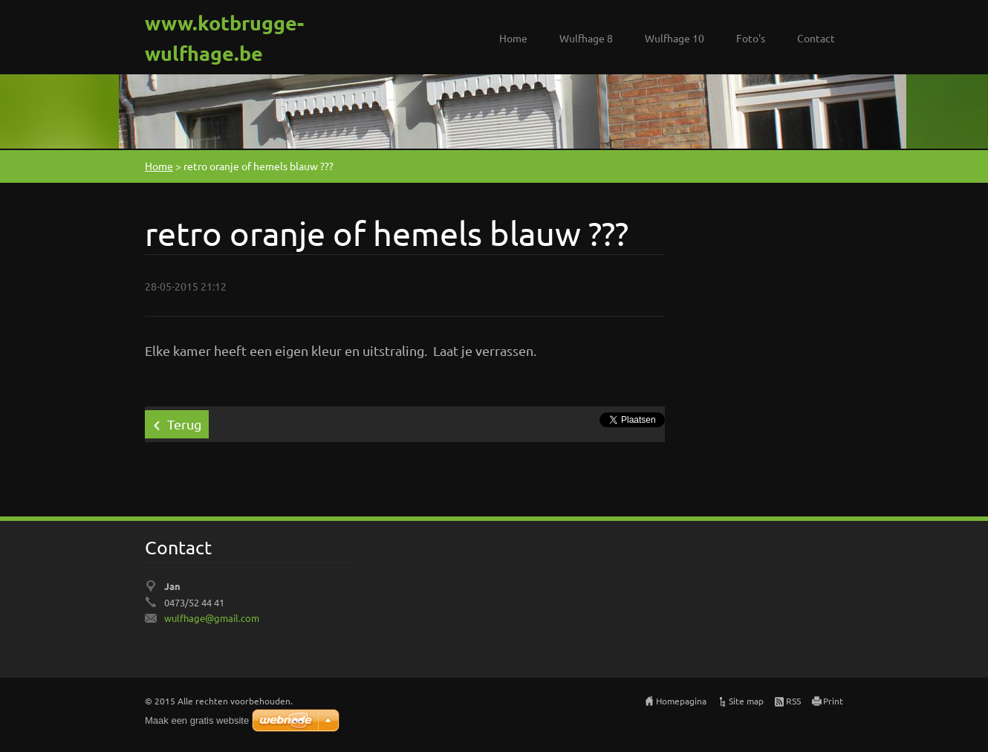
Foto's (750, 38)
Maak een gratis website (197, 720)
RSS (793, 701)
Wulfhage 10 (674, 38)
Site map (746, 701)
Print (833, 701)
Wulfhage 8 (586, 38)
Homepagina (681, 701)
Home (513, 38)
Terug (184, 424)
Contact (816, 38)
